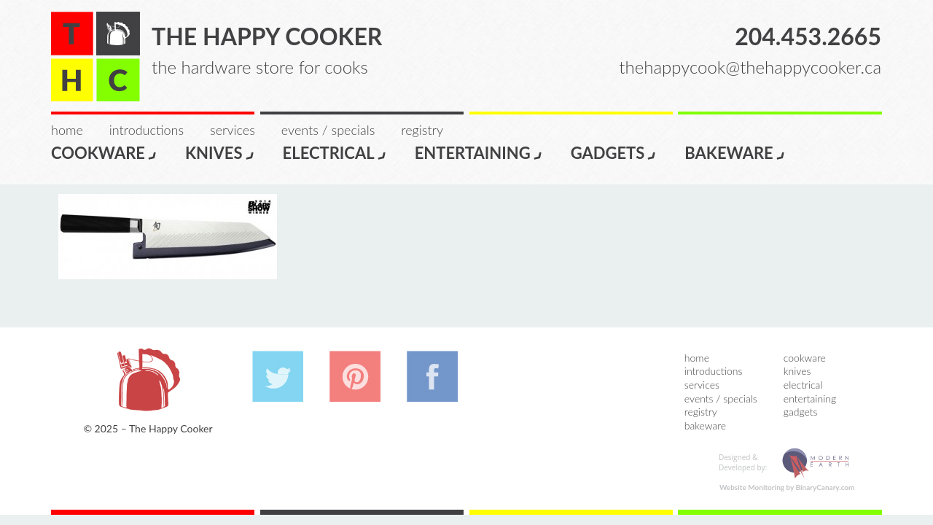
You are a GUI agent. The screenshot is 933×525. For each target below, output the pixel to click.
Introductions (146, 130)
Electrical (335, 152)
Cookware (104, 152)
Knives (220, 152)
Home (67, 130)
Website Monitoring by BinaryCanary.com (787, 487)
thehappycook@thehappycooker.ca (750, 66)
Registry (422, 130)
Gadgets (614, 152)
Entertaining (479, 152)
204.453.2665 (808, 36)
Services (232, 130)
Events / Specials (328, 130)
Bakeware (734, 152)
